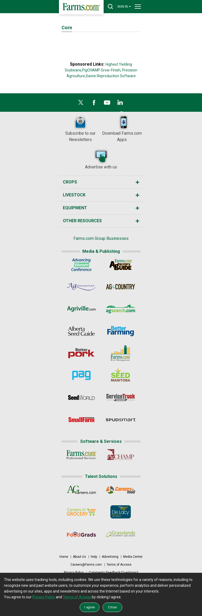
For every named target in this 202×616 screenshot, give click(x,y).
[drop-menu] (138, 7)
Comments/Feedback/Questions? (113, 572)
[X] (80, 104)
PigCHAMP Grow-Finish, (101, 70)
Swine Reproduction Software (111, 76)
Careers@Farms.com (86, 564)
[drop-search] (110, 7)
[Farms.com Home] (81, 7)
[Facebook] (94, 104)
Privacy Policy (74, 572)
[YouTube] (107, 104)
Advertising (110, 557)
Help (94, 557)
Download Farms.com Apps (122, 128)
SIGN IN (124, 6)
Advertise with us (101, 158)
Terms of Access (119, 564)
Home (63, 557)
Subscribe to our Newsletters (80, 128)
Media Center (133, 557)
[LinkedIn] (120, 104)
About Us (79, 557)
